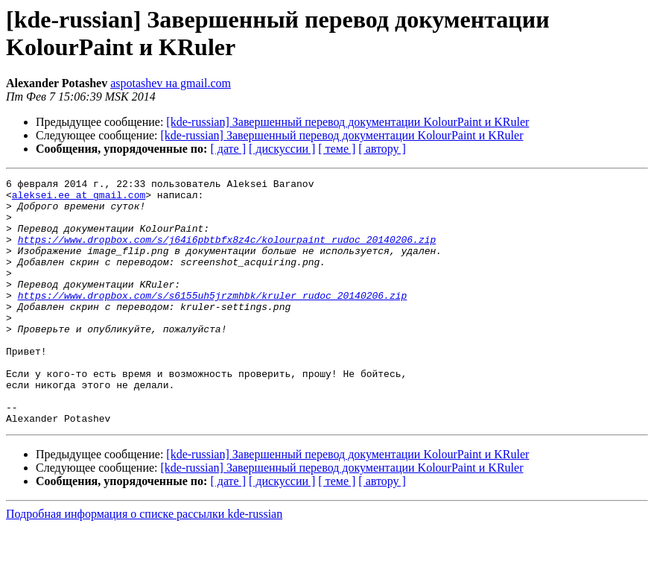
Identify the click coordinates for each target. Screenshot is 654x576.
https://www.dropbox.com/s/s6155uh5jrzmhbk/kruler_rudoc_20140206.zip (212, 319)
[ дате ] (228, 148)
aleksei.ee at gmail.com (78, 199)
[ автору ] (381, 148)
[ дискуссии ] (282, 148)
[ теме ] (336, 148)
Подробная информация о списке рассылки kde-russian (144, 563)
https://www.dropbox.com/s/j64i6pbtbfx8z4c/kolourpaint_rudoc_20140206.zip (227, 252)
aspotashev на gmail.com (170, 83)
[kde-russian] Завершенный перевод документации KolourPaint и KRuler (347, 121)
